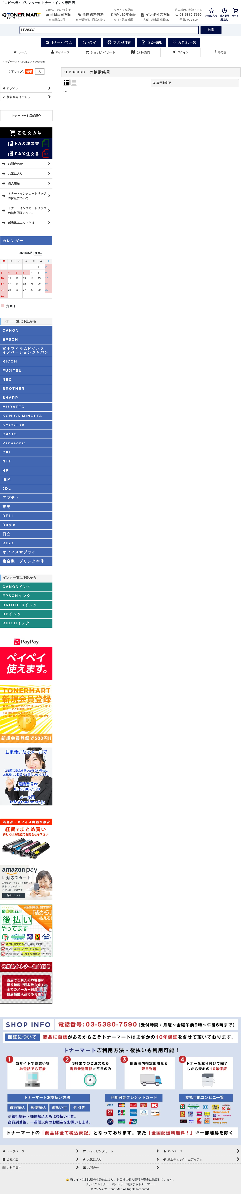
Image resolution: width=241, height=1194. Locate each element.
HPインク (12, 614)
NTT (7, 461)
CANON (11, 330)
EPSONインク (17, 596)
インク (89, 42)
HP (6, 470)
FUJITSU (12, 370)
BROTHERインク (20, 605)
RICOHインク (16, 623)
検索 (211, 29)
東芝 (7, 507)
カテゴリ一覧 (184, 42)
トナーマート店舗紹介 (26, 115)
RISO (8, 543)
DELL (8, 516)
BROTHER (14, 388)
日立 (7, 534)
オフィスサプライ (19, 552)
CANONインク (17, 587)
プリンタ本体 (119, 42)
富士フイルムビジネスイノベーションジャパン (26, 350)
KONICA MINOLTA (22, 416)
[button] (221, 52)
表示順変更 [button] (162, 83)
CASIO (10, 434)
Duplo (9, 525)
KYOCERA (14, 425)
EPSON (10, 339)
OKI (7, 452)
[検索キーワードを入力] (109, 30)
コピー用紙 (151, 42)
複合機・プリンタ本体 (23, 561)
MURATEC (14, 407)
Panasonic (14, 443)
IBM (7, 479)
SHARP (10, 397)
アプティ (11, 498)
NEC (7, 379)
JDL (7, 488)
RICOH (10, 361)
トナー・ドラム (58, 42)
